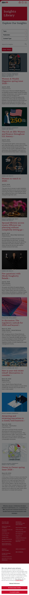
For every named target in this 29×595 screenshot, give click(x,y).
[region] (14, 579)
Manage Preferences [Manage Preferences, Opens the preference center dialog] (14, 583)
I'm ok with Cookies (14, 592)
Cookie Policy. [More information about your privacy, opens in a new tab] (19, 580)
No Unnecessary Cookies (14, 587)
